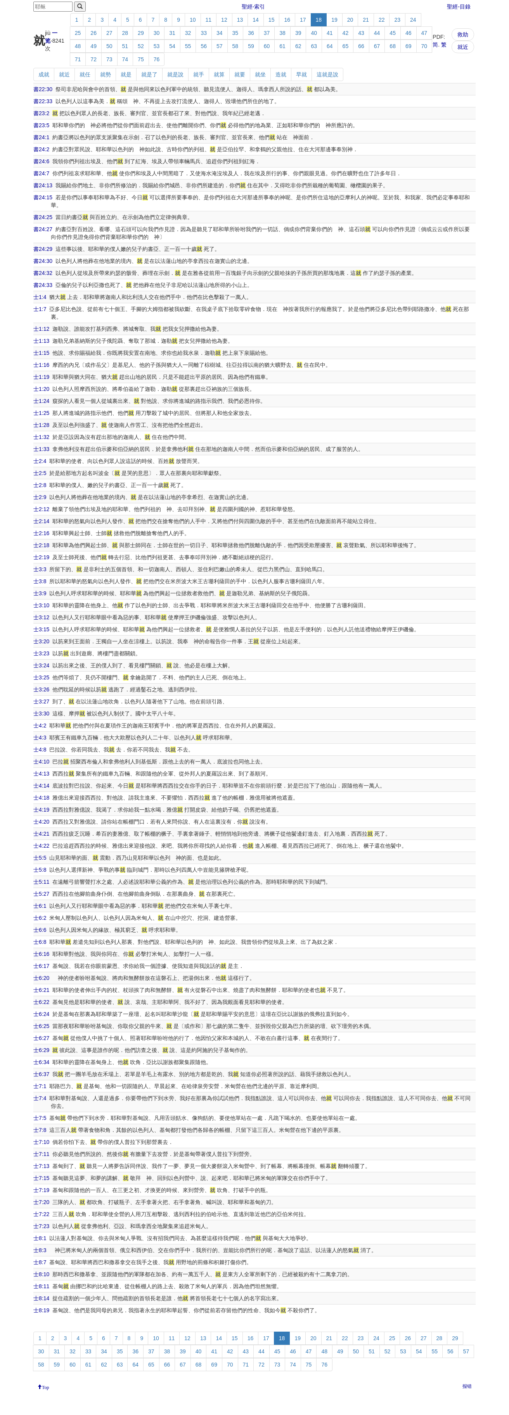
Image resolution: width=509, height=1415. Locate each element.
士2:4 (39, 461)
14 (256, 20)
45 (393, 33)
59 (251, 46)
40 (314, 33)
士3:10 (41, 605)
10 (193, 20)
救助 (462, 34)
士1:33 (41, 449)
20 (350, 20)
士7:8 (39, 1130)
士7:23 (41, 1226)
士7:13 (41, 1166)
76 (157, 59)
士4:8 (39, 749)
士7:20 (41, 1202)
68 (393, 46)
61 (282, 46)
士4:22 (41, 846)
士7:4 (39, 1098)
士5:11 (41, 882)
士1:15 (41, 353)
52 (141, 46)
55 (188, 46)
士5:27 (41, 894)
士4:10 (41, 761)
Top (45, 1386)
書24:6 (41, 161)
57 (219, 46)
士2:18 (41, 545)
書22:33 (42, 101)
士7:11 (41, 1154)
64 (330, 46)
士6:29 (41, 1050)
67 (377, 46)
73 (109, 59)
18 (319, 20)
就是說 (175, 74)
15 (271, 20)
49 (93, 46)
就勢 (105, 74)
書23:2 (41, 113)
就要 (239, 74)
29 (141, 33)
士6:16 (41, 954)
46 (408, 33)
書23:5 (41, 125)
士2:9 (39, 497)
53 (157, 46)
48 (78, 46)
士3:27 (41, 701)
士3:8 (39, 581)
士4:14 (41, 786)
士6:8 (39, 942)
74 (125, 59)
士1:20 (41, 389)
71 (78, 59)
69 (408, 46)
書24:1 (41, 137)
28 (125, 33)
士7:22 (41, 1214)
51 (125, 46)
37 (267, 33)
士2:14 (41, 521)
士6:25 (41, 1026)
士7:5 (39, 1118)
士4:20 (41, 822)
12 (224, 20)
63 (314, 46)
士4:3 (39, 737)
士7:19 (41, 1190)
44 (377, 33)
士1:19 (41, 377)
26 (93, 33)
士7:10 (41, 1142)
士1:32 (41, 437)
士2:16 (41, 533)
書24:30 (42, 261)
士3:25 (41, 677)
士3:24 (41, 665)
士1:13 (41, 341)
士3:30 (41, 713)
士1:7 (39, 309)
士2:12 (41, 509)
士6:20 (41, 978)
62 (298, 46)
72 (93, 59)
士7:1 (39, 1086)
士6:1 (39, 906)
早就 (301, 74)
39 (298, 33)
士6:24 (41, 1014)
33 (204, 33)
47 (424, 33)
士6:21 (41, 990)
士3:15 (41, 629)
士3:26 (41, 689)
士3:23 (41, 653)
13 (240, 20)
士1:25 (41, 413)
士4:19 (41, 810)
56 (204, 46)
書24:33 (42, 285)
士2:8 (39, 485)
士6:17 (41, 966)
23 (397, 20)
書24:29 (42, 249)
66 (361, 46)
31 (172, 33)
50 (109, 46)
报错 (467, 1386)
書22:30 (42, 89)
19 (334, 20)
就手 (198, 74)
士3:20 (41, 641)
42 (346, 33)
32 (188, 33)
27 (109, 33)
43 (361, 33)
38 (282, 33)
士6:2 (39, 918)
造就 (280, 74)
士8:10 (41, 1274)
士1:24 (41, 401)
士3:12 (41, 617)
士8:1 (39, 1238)
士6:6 (39, 930)
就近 (462, 47)
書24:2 (41, 149)
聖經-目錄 (459, 6)
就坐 (260, 74)
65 (346, 46)
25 (78, 33)
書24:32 (42, 273)
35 (235, 33)
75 (141, 59)
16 (287, 20)
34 (219, 33)
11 (209, 20)
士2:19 (41, 557)
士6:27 (41, 1038)
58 (235, 46)
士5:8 (39, 870)
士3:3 (39, 569)
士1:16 (41, 365)
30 (157, 33)
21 (366, 20)
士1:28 (41, 425)
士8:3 (39, 1250)
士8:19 (41, 1310)
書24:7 (41, 173)
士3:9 (39, 593)
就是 (126, 74)
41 (330, 33)
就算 (219, 74)
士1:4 (39, 297)
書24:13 (42, 185)
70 (424, 46)
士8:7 (39, 1262)
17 (303, 20)
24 (413, 20)
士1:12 (41, 329)
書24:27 (42, 229)
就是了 (149, 74)
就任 (85, 74)
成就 (43, 74)
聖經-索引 (253, 6)
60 (267, 46)
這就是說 (327, 74)
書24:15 (42, 197)
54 (172, 46)
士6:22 (41, 1002)
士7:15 (41, 1178)
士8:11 (41, 1286)
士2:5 (39, 473)
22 (382, 20)
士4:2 (39, 725)
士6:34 (41, 1062)
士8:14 (41, 1298)
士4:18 (41, 798)
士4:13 (41, 774)
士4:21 (41, 834)
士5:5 (39, 858)
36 (251, 33)
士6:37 (41, 1074)
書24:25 (42, 217)
